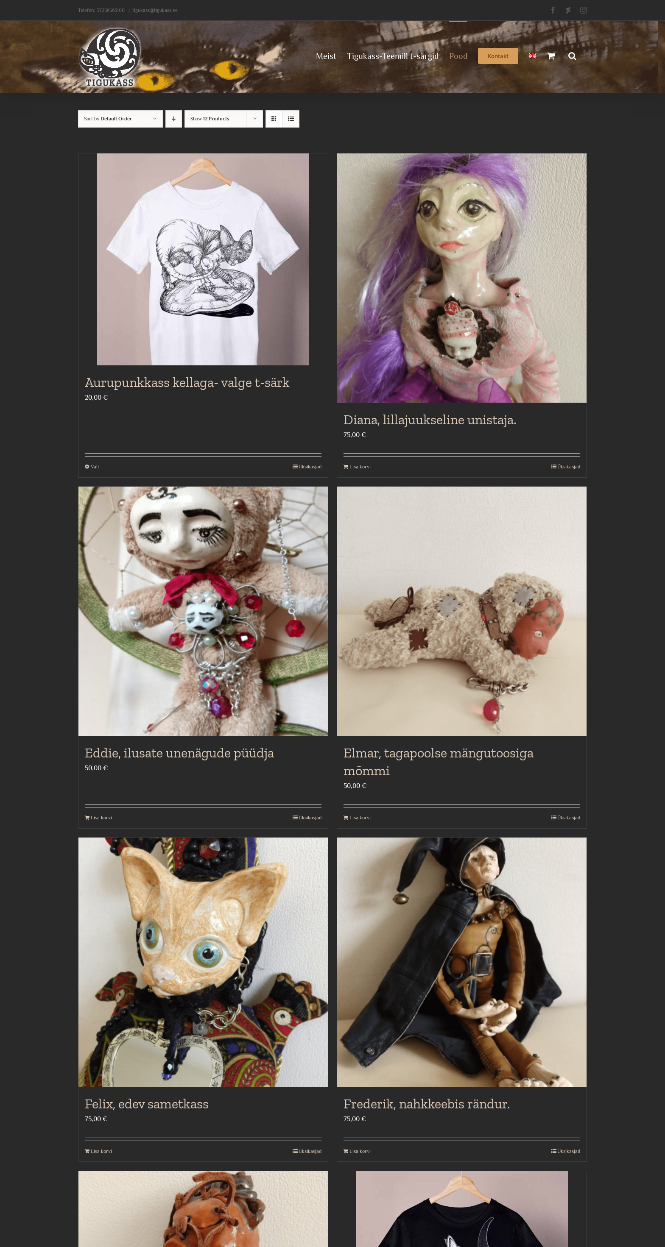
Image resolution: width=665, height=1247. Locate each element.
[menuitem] (532, 55)
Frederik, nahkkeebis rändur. (427, 1104)
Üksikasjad (310, 467)
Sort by (108, 119)
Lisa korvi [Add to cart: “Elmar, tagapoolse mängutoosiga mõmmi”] (360, 818)
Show (209, 119)
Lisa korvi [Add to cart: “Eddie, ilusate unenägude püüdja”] (101, 818)
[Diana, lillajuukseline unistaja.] (462, 278)
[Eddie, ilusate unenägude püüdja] (203, 611)
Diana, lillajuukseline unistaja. (430, 420)
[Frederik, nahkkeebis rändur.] (462, 962)
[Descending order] (173, 119)
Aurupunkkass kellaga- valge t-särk (187, 382)
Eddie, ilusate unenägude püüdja (179, 753)
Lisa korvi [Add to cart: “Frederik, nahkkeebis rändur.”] (360, 1151)
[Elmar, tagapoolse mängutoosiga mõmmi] (462, 611)
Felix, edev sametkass (147, 1104)
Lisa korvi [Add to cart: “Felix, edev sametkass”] (101, 1151)
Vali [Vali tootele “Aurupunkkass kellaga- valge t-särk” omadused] (95, 467)
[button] (572, 55)
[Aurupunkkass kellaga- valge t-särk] (203, 259)
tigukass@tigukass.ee (155, 10)
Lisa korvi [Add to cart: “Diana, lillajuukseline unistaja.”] (360, 467)
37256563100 (111, 10)
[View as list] (290, 119)
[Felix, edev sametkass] (203, 962)
